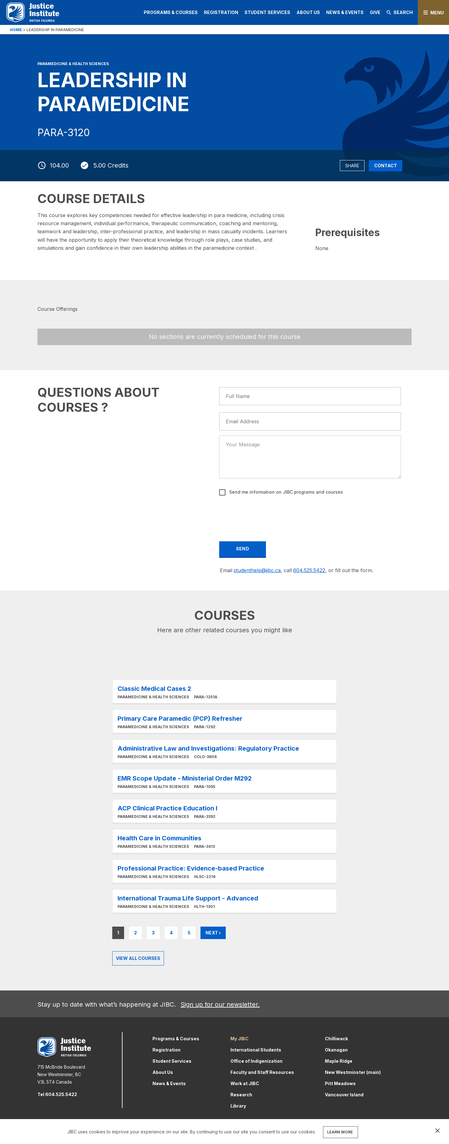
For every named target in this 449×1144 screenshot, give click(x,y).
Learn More (224, 691)
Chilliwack (336, 1038)
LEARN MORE (340, 1132)
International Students (255, 1049)
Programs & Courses (171, 12)
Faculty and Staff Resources (262, 1072)
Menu (437, 12)
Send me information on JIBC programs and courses (285, 492)
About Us (308, 12)
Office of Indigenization (256, 1061)
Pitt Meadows (340, 1083)
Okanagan (336, 1049)
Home (16, 29)
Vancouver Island (344, 1094)
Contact (385, 165)
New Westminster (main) (353, 1072)
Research (241, 1094)
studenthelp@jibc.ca (257, 570)
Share (352, 165)
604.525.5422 (309, 570)
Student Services (267, 12)
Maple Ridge (338, 1061)
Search (400, 12)
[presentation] (267, 514)
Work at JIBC (244, 1083)
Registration (221, 12)
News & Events (345, 12)
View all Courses (138, 958)
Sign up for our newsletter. (220, 1004)
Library (238, 1105)
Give (375, 12)
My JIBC (239, 1038)
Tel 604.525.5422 (57, 1094)
